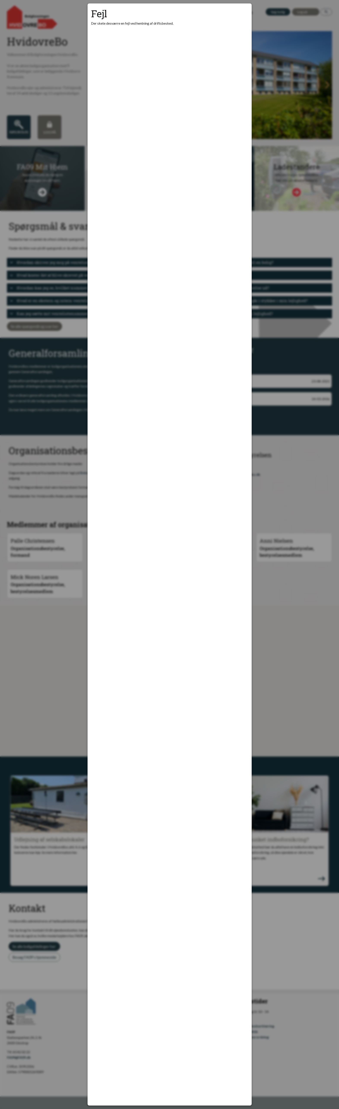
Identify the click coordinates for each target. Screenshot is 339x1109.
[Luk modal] (243, 12)
